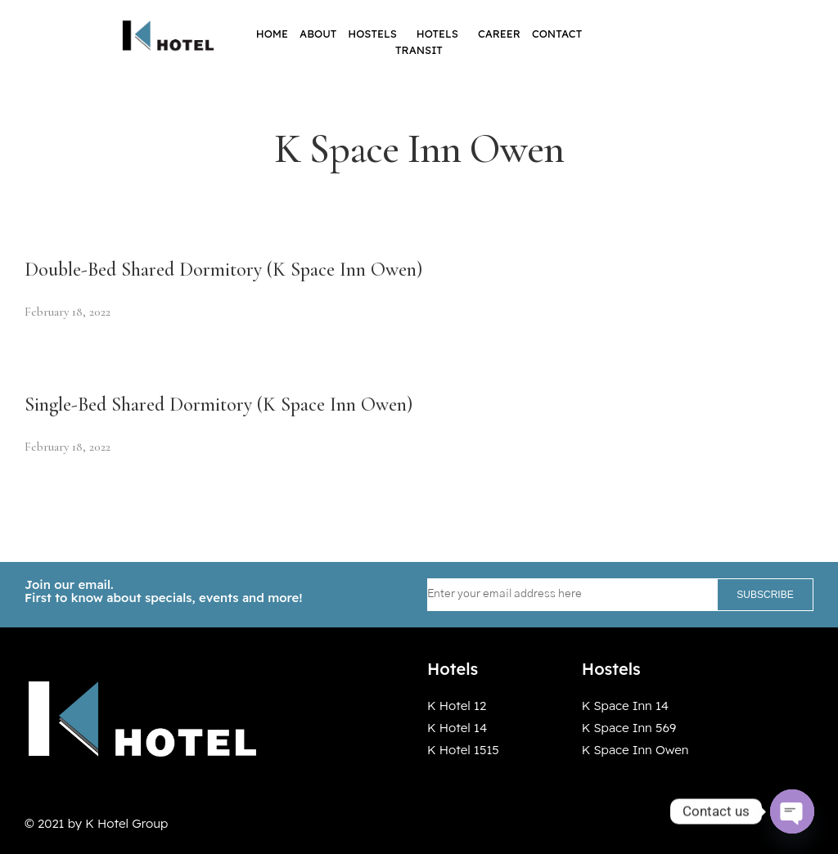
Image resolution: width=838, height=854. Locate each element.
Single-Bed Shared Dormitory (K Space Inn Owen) (218, 404)
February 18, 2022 (67, 311)
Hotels (441, 33)
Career (499, 33)
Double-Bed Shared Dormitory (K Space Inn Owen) (223, 269)
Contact (557, 33)
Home (272, 33)
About (318, 33)
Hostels (376, 33)
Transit (419, 49)
